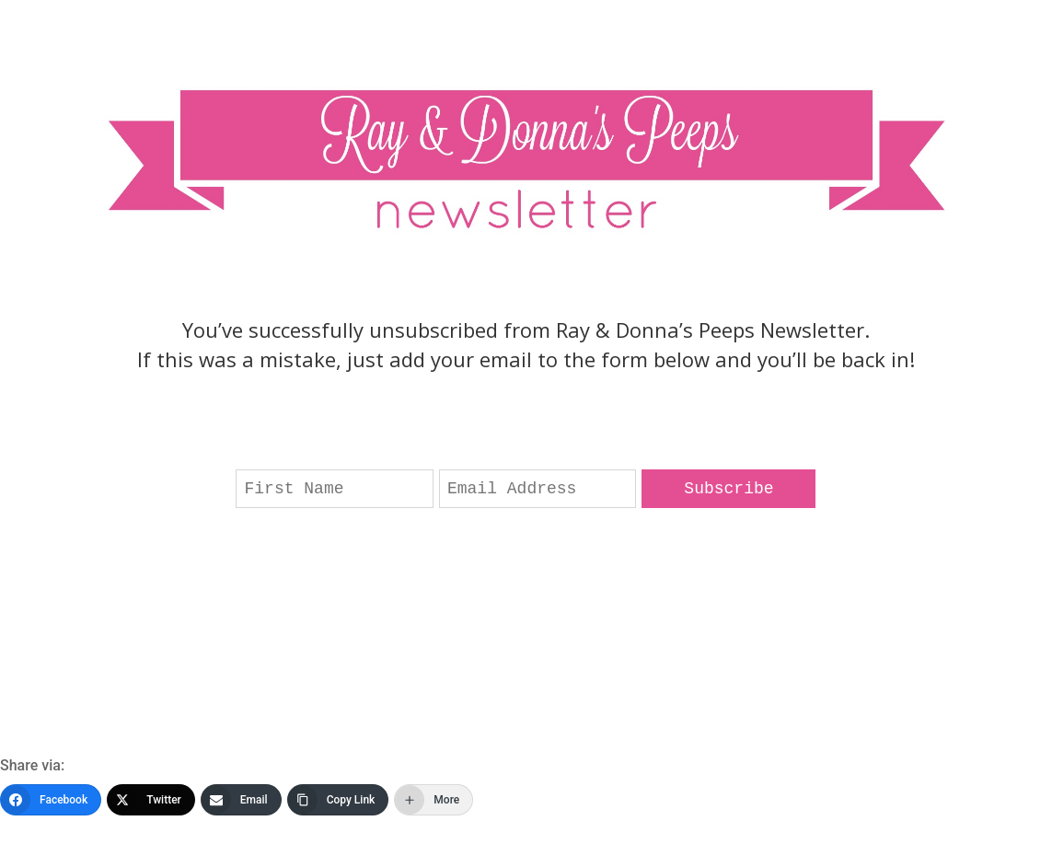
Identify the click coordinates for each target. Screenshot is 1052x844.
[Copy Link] (338, 799)
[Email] (241, 799)
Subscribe (728, 489)
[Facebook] (50, 799)
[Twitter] (151, 799)
